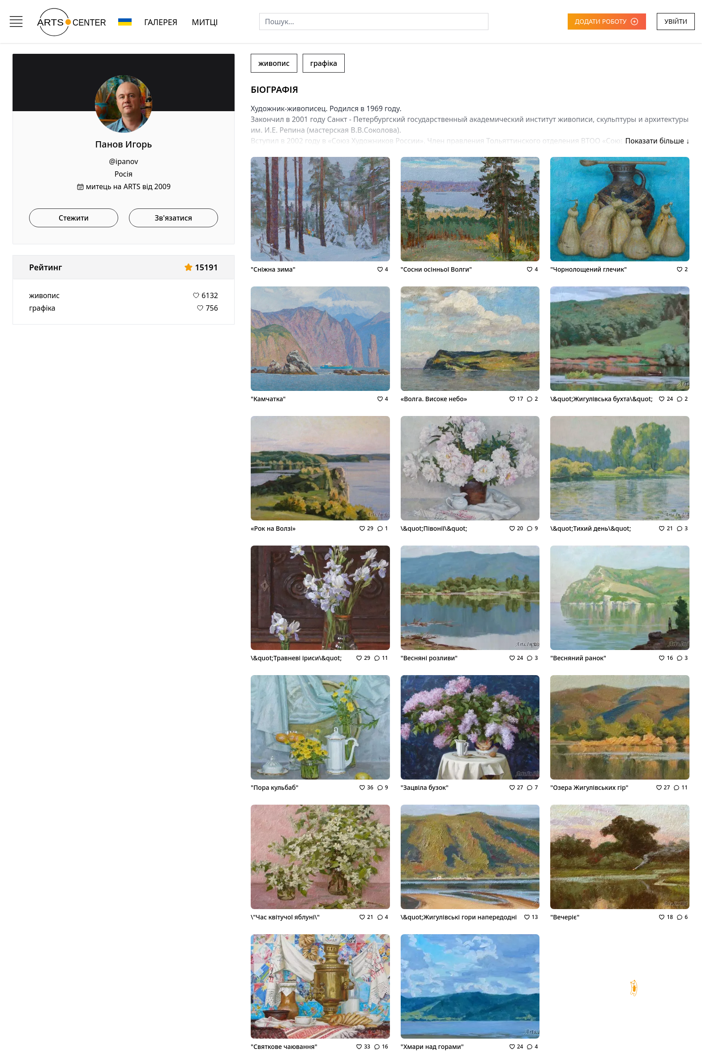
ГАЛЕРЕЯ (160, 22)
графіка (42, 308)
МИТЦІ (205, 22)
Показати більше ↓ (657, 141)
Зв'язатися (174, 218)
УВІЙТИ (675, 21)
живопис (44, 295)
